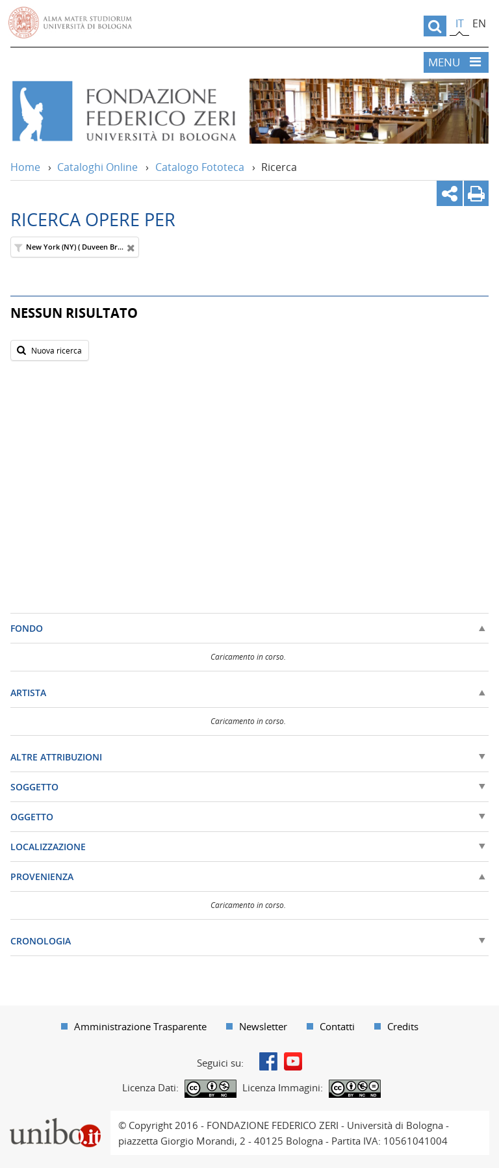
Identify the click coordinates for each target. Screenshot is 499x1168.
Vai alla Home (123, 111)
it (459, 23)
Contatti (337, 1026)
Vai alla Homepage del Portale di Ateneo (70, 22)
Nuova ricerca (48, 350)
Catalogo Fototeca (199, 167)
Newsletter (263, 1026)
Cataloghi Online (97, 167)
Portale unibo (55, 1118)
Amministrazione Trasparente (140, 1026)
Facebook (268, 1061)
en (479, 23)
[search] (435, 26)
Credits (402, 1026)
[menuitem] (134, 1026)
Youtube (293, 1061)
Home (25, 167)
